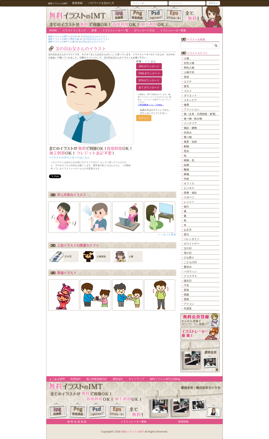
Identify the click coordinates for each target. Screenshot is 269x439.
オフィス (189, 183)
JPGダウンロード (149, 66)
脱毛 (186, 86)
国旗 (186, 294)
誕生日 (188, 280)
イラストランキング (74, 30)
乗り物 (188, 137)
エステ (188, 81)
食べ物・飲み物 (193, 118)
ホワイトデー (191, 243)
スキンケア (190, 100)
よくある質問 (57, 379)
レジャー (189, 201)
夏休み (188, 266)
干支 (186, 285)
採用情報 (183, 421)
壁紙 (186, 299)
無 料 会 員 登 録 (75, 421)
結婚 (186, 164)
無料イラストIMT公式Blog (165, 379)
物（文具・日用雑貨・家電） (201, 113)
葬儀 (186, 174)
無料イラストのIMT (132, 431)
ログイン (213, 3)
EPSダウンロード (149, 80)
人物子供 (189, 72)
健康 (186, 104)
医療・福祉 (190, 192)
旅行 (186, 206)
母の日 (188, 252)
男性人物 (189, 67)
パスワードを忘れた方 (101, 2)
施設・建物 (190, 127)
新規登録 (77, 2)
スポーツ (189, 197)
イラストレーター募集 (173, 30)
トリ (147, 61)
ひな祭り (189, 257)
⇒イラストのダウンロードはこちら (69, 157)
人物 (186, 58)
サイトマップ (136, 379)
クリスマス (190, 276)
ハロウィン (190, 271)
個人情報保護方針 (96, 379)
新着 (94, 30)
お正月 (188, 229)
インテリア (190, 123)
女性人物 (189, 62)
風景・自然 (190, 141)
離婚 (186, 169)
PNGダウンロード (149, 73)
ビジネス (189, 188)
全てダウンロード (149, 87)
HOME (53, 30)
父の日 (188, 248)
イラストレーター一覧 (115, 30)
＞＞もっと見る (167, 234)
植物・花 (189, 160)
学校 (186, 178)
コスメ (188, 90)
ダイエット (190, 95)
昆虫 (186, 150)
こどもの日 (190, 262)
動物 (186, 146)
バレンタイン (191, 238)
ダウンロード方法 (144, 30)
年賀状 (188, 308)
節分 (186, 234)
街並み (188, 132)
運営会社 (118, 379)
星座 (186, 289)
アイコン (189, 303)
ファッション (191, 109)
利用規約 (75, 379)
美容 (186, 76)
